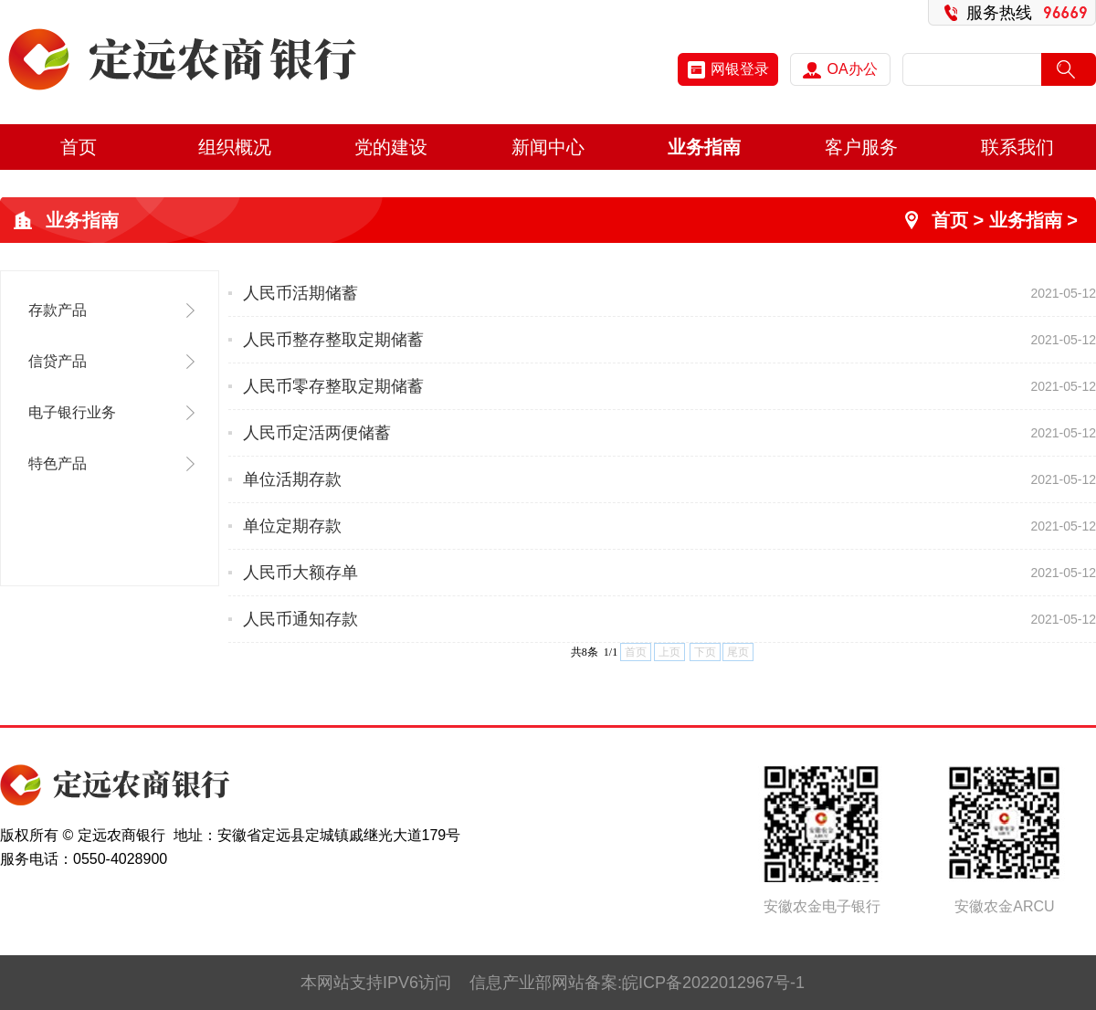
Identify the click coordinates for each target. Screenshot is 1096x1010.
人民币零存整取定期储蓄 (333, 386)
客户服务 (861, 147)
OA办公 (840, 69)
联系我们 (1017, 147)
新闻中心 (548, 147)
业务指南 (704, 147)
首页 (78, 147)
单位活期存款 (292, 479)
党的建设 (390, 147)
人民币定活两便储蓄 (317, 433)
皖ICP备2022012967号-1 (713, 982)
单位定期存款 (292, 526)
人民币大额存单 (300, 572)
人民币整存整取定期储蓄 (333, 340)
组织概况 (234, 147)
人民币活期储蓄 (300, 293)
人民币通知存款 (300, 619)
